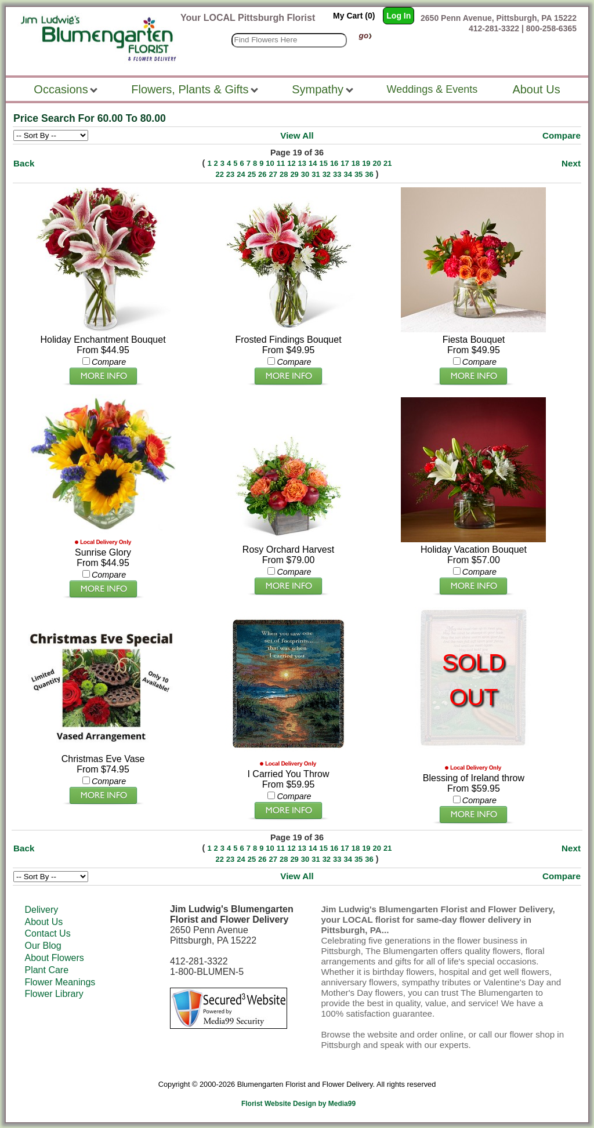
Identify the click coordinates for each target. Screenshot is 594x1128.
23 (230, 174)
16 (334, 163)
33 (337, 174)
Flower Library (53, 994)
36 (369, 174)
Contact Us (47, 933)
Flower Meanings (59, 982)
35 (358, 174)
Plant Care (46, 970)
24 (241, 174)
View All (296, 135)
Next (571, 163)
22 (219, 174)
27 (273, 174)
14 (313, 163)
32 (327, 174)
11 (281, 163)
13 (302, 163)
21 (387, 163)
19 (366, 163)
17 (345, 163)
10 (270, 163)
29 (294, 174)
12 (291, 163)
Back (23, 163)
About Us (43, 922)
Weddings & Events (432, 89)
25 (252, 174)
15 (323, 163)
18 (356, 163)
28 (284, 174)
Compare (561, 135)
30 (305, 174)
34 (347, 174)
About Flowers (54, 958)
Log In (398, 15)
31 (316, 174)
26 (262, 174)
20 (377, 163)
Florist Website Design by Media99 (298, 1104)
